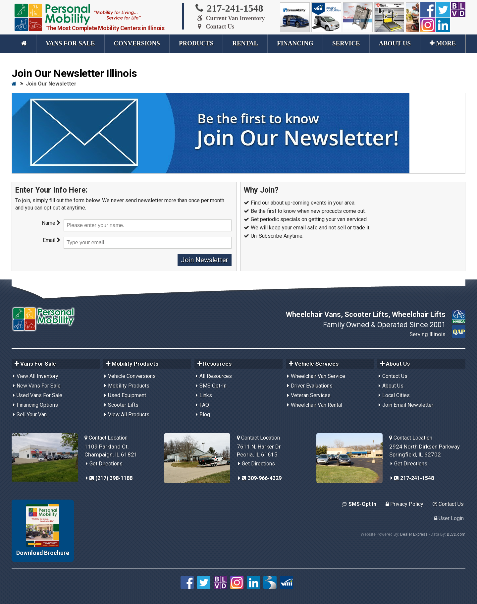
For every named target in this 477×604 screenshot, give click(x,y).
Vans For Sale (70, 43)
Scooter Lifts (123, 405)
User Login (449, 518)
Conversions (137, 43)
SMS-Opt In (359, 504)
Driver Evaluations (312, 386)
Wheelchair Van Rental (316, 405)
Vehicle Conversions (132, 376)
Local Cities (396, 395)
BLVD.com (456, 534)
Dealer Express (414, 534)
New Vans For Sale (39, 386)
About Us (395, 43)
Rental (245, 43)
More (443, 43)
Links (205, 395)
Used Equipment (127, 395)
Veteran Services (311, 395)
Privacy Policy (404, 504)
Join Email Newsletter (407, 405)
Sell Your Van (32, 414)
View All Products (128, 414)
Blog (204, 414)
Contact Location (106, 438)
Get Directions (106, 463)
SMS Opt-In (213, 386)
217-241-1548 (228, 8)
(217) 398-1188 (110, 478)
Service (346, 43)
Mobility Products (128, 386)
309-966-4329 (262, 478)
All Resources (215, 376)
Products (196, 43)
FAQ (204, 405)
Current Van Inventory (229, 18)
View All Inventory (37, 376)
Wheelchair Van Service (318, 376)
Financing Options (37, 405)
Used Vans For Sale (39, 395)
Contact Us (214, 27)
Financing (295, 43)
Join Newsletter (204, 260)
